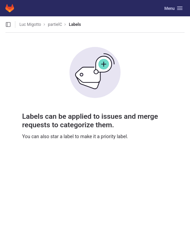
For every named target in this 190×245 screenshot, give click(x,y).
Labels (75, 24)
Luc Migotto (30, 24)
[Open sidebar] (8, 24)
